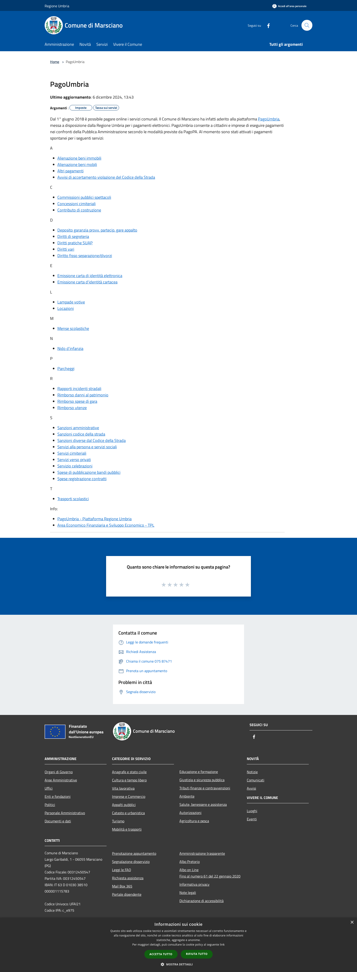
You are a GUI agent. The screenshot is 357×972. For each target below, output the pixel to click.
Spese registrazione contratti (82, 479)
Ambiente (186, 796)
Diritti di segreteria (73, 236)
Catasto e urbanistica (128, 813)
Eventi (252, 819)
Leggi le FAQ (121, 870)
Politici (50, 804)
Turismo (118, 821)
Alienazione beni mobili (77, 164)
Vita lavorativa (123, 788)
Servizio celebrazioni (74, 466)
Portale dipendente (126, 894)
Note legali (187, 892)
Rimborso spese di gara (77, 401)
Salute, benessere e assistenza (203, 804)
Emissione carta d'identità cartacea (87, 282)
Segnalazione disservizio (131, 861)
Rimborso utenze (72, 408)
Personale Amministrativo (65, 813)
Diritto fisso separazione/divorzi (84, 256)
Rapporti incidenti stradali (79, 388)
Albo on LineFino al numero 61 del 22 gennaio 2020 (209, 873)
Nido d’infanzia (70, 348)
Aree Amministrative (61, 780)
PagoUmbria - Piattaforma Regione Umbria (94, 519)
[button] (178, 964)
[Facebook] (266, 25)
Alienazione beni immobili (79, 158)
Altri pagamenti (70, 171)
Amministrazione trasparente (202, 853)
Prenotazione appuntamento (134, 853)
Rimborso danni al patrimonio (82, 395)
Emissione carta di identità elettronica (89, 276)
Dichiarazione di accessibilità (201, 900)
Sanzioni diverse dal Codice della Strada (91, 440)
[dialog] (178, 945)
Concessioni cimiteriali (76, 204)
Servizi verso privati (74, 460)
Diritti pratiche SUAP (75, 243)
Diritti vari (65, 249)
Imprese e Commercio (128, 796)
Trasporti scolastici (73, 499)
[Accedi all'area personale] (289, 6)
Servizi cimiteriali (71, 453)
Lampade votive (71, 302)
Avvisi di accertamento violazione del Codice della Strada (106, 177)
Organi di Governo (59, 772)
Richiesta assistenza (127, 878)
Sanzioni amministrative (78, 428)
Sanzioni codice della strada (81, 434)
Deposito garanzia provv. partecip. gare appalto (97, 230)
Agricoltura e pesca (194, 821)
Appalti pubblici (124, 804)
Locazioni (65, 308)
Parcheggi (65, 368)
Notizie (252, 772)
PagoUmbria (268, 119)
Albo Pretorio (189, 861)
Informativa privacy (194, 884)
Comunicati (255, 780)
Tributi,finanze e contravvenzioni (204, 788)
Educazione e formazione (198, 771)
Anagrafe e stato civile (129, 772)
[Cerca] (306, 25)
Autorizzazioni (190, 812)
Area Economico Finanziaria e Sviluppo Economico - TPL (105, 525)
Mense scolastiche (73, 328)
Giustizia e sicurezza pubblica (201, 780)
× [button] (352, 922)
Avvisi (251, 788)
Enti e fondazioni (58, 796)
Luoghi (252, 811)
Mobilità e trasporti (127, 829)
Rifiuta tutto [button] (197, 954)
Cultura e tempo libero (129, 780)
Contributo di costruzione (79, 210)
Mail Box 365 (122, 886)
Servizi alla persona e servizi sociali (87, 447)
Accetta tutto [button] (161, 954)
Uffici (49, 788)
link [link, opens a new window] (222, 944)
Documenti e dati (58, 821)
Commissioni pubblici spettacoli (84, 197)
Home (54, 61)
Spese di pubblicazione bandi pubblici (88, 472)
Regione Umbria (57, 6)
